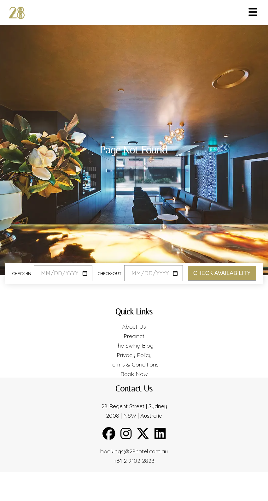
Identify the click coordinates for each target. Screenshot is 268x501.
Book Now (134, 374)
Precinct (134, 336)
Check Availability (222, 273)
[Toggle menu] (253, 12)
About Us (134, 326)
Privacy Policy (134, 355)
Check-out (109, 273)
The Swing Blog (134, 345)
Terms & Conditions (134, 364)
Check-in (21, 273)
